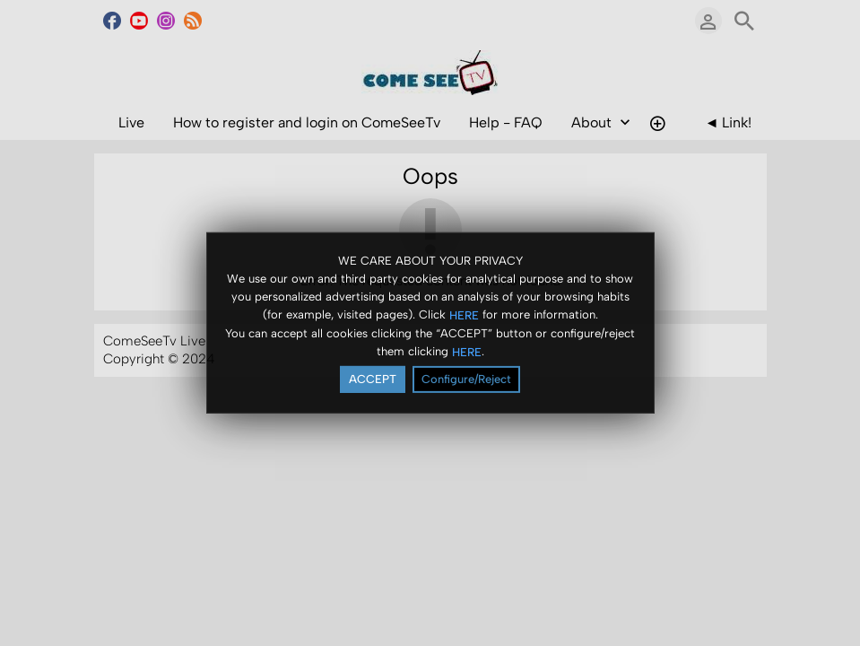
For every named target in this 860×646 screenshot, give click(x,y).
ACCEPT (372, 379)
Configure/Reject (466, 379)
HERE (464, 314)
